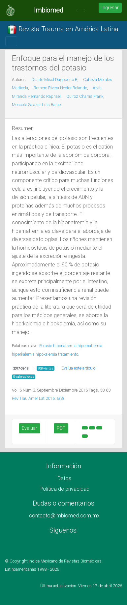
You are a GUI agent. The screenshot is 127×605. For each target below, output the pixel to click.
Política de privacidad (64, 489)
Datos (64, 478)
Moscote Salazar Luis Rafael (37, 104)
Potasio (45, 345)
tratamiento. (68, 354)
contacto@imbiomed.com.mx (64, 515)
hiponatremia (65, 345)
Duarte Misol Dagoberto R (54, 79)
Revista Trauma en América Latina (62, 30)
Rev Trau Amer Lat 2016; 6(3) (38, 398)
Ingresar (110, 7)
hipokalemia (46, 354)
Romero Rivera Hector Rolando (60, 87)
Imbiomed (48, 10)
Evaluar (29, 428)
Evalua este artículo (78, 368)
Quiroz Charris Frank (84, 96)
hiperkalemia (23, 354)
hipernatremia (90, 345)
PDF (61, 428)
